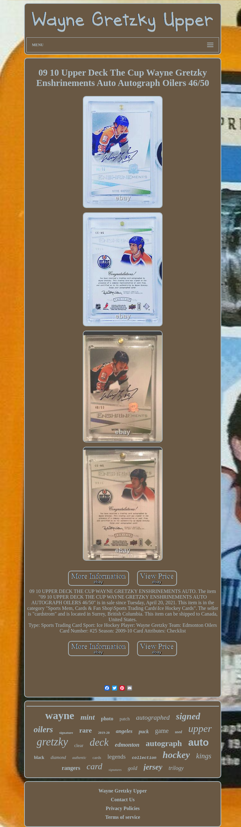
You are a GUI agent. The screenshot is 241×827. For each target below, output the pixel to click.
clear (78, 745)
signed (188, 716)
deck (99, 742)
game (162, 730)
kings (204, 756)
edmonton (127, 744)
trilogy (176, 768)
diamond (58, 757)
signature (66, 732)
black (39, 757)
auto (198, 742)
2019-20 (104, 732)
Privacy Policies (123, 808)
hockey (176, 755)
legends (116, 756)
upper (200, 728)
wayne (59, 715)
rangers (71, 768)
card (94, 766)
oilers (43, 729)
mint (87, 717)
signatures (115, 769)
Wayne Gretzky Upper (123, 790)
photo (107, 718)
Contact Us (123, 799)
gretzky (52, 742)
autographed (152, 717)
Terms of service (122, 817)
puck (144, 731)
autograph (164, 743)
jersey (153, 767)
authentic (79, 757)
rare (85, 730)
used (178, 732)
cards (97, 757)
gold (132, 768)
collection (144, 757)
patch (125, 718)
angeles (124, 731)
